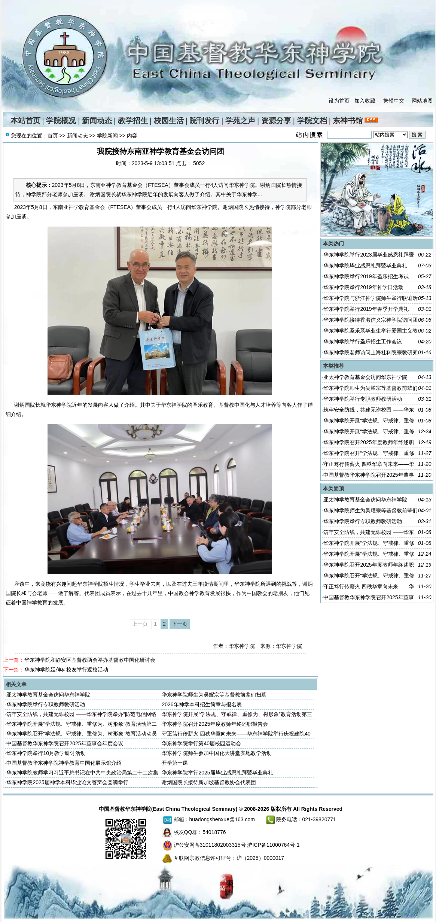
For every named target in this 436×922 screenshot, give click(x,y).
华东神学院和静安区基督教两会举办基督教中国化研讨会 (89, 660)
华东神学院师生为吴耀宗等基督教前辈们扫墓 (214, 695)
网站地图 (422, 101)
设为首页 (339, 101)
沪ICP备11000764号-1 (273, 845)
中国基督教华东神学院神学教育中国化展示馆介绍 (64, 763)
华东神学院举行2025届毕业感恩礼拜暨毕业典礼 (217, 773)
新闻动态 (97, 120)
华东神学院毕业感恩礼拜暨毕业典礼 (365, 266)
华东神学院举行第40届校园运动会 (201, 743)
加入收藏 (364, 101)
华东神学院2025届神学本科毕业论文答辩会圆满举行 (67, 782)
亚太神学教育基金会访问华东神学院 (48, 695)
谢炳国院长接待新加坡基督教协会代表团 (209, 782)
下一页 (179, 624)
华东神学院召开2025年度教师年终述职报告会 (215, 724)
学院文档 (312, 120)
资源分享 (276, 120)
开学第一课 (175, 763)
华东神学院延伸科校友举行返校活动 (66, 670)
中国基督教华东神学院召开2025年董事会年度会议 (64, 743)
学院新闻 (107, 136)
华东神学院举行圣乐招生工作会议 (362, 342)
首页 (53, 136)
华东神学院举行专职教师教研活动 (45, 704)
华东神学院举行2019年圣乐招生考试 (365, 276)
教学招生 (133, 120)
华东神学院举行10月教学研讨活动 (46, 753)
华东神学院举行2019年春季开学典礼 (365, 309)
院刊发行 (204, 120)
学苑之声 (240, 120)
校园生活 (169, 120)
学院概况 (61, 120)
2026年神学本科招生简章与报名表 (201, 704)
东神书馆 (348, 120)
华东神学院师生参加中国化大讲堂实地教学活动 (217, 753)
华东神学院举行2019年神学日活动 (363, 287)
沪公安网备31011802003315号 (210, 845)
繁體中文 (393, 101)
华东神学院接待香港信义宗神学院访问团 (370, 320)
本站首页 (25, 120)
